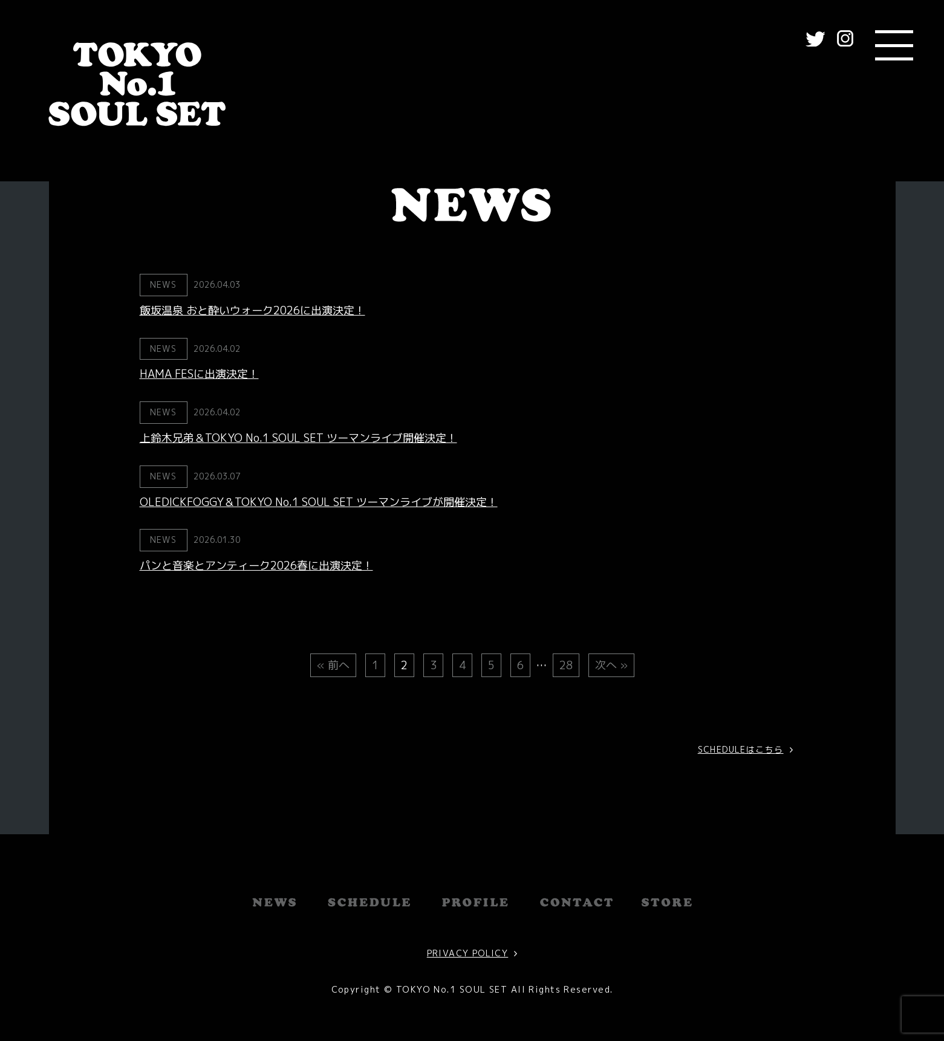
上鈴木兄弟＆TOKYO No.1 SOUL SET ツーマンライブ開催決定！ (298, 438)
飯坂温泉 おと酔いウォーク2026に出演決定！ (252, 310)
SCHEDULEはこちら (741, 749)
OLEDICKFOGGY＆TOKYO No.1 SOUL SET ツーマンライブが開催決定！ (319, 502)
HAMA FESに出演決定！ (199, 373)
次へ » (611, 665)
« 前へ (333, 665)
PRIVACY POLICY (468, 953)
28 (566, 665)
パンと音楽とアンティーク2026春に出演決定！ (256, 565)
